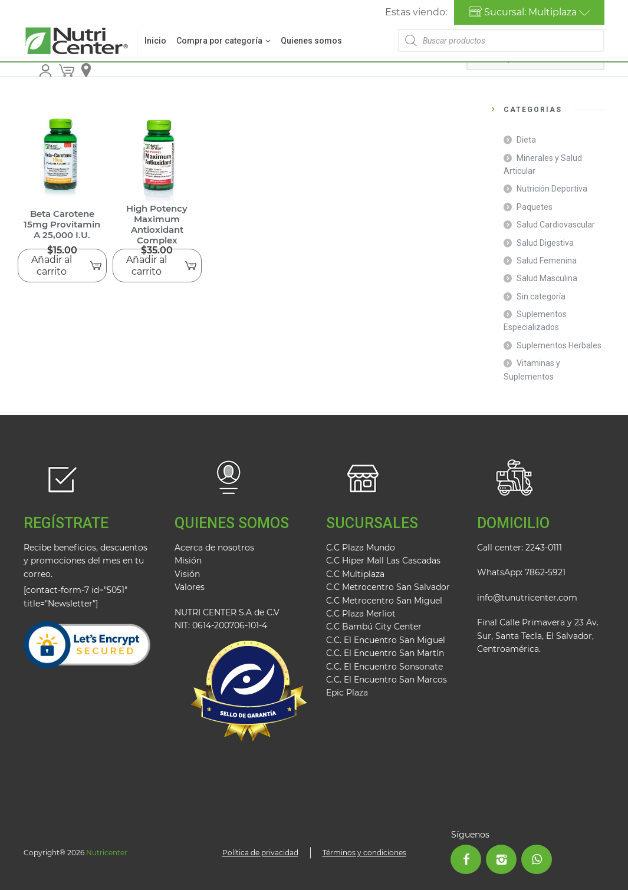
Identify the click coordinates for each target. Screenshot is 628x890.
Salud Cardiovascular (556, 224)
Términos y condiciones (364, 852)
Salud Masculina (547, 278)
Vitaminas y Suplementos (532, 369)
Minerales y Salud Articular (543, 164)
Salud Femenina (547, 260)
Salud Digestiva (545, 243)
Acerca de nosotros (214, 547)
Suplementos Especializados (535, 320)
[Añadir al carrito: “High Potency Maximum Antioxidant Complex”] (157, 265)
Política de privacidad (260, 852)
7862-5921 (545, 572)
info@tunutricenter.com (527, 597)
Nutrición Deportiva (552, 188)
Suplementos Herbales (559, 345)
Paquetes (535, 207)
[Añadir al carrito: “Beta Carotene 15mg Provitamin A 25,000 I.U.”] (62, 265)
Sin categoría (541, 296)
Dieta (526, 139)
